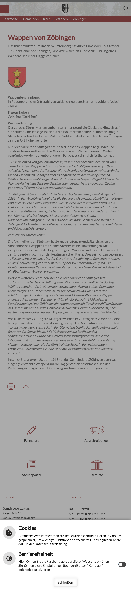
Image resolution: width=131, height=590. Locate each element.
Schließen (65, 582)
